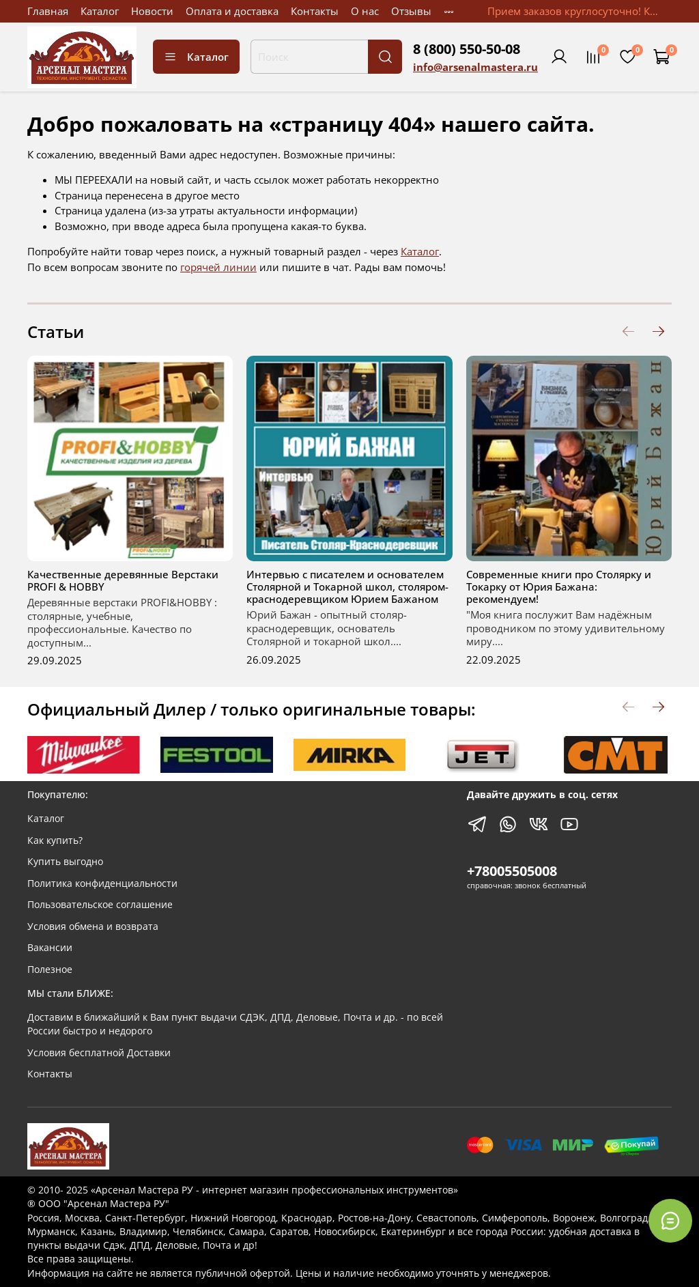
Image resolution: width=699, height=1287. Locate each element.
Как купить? (55, 840)
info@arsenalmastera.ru (475, 67)
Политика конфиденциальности (102, 883)
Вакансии (49, 948)
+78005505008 (512, 871)
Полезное (49, 969)
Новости (152, 11)
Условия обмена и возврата (92, 926)
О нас (365, 11)
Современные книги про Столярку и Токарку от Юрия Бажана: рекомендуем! (558, 586)
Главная (47, 11)
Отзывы (411, 11)
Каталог (100, 11)
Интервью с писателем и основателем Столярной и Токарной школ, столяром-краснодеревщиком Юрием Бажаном (347, 586)
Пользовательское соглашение (100, 905)
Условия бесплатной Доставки (99, 1053)
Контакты (315, 11)
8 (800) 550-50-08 (466, 49)
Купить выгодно (65, 861)
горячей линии (218, 267)
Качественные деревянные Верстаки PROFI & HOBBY (122, 580)
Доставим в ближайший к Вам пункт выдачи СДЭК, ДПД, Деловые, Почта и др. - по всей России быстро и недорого (235, 1024)
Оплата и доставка (232, 11)
